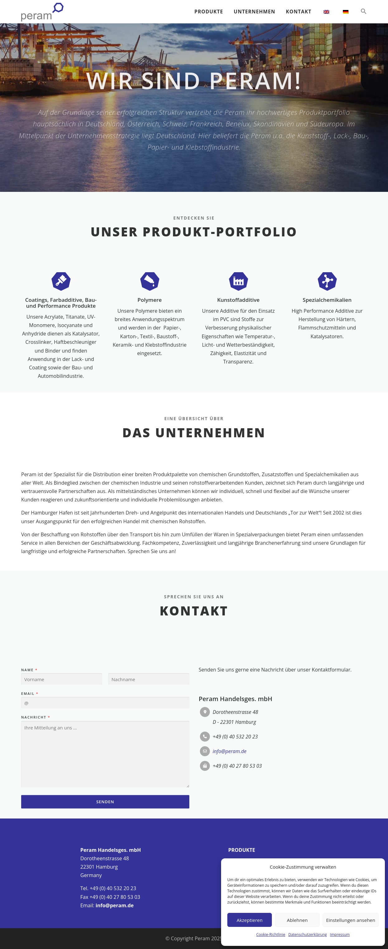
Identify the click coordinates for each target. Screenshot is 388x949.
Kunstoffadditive (238, 352)
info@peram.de (115, 905)
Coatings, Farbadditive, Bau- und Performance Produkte (61, 355)
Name (29, 744)
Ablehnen (297, 920)
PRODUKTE (207, 11)
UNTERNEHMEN (253, 11)
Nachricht (35, 792)
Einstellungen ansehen (350, 920)
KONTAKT (298, 11)
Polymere (150, 352)
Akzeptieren (250, 920)
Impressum (340, 934)
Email (29, 768)
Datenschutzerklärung (307, 934)
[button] (361, 11)
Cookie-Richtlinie (270, 934)
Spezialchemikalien (327, 352)
